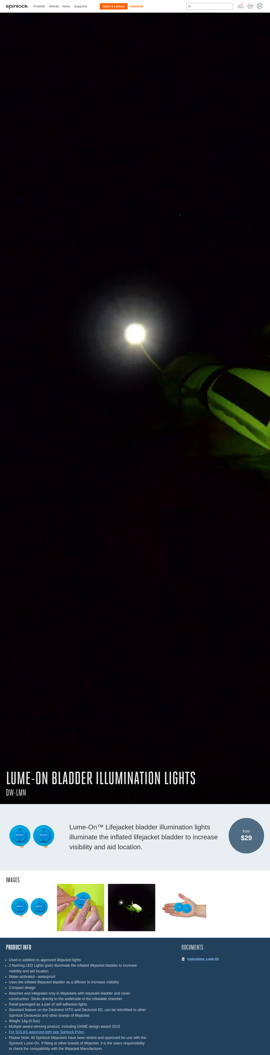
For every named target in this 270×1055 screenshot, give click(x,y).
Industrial (136, 6)
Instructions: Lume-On (203, 959)
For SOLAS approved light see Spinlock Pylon (46, 1032)
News (66, 6)
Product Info (18, 947)
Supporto (80, 6)
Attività (54, 6)
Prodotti (39, 6)
